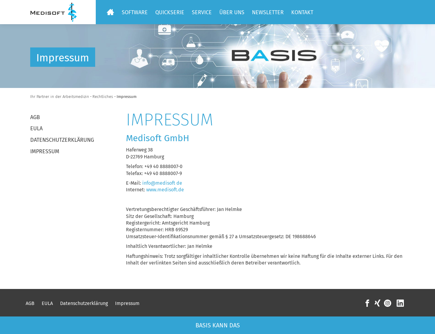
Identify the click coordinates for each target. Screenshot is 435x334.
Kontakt (302, 12)
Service (202, 12)
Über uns (231, 12)
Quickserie (169, 12)
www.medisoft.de (165, 190)
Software (135, 12)
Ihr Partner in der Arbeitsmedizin (59, 96)
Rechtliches (103, 96)
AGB (35, 117)
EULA (36, 128)
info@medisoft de (162, 183)
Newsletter (268, 12)
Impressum (44, 151)
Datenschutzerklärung (62, 140)
